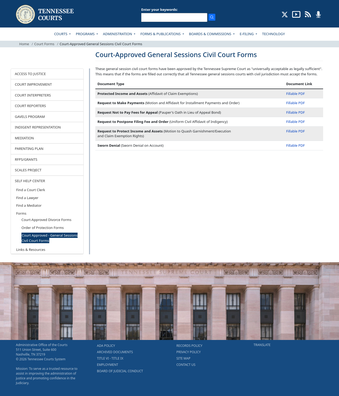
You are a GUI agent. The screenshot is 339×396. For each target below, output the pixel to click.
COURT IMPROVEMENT (33, 84)
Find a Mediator (29, 205)
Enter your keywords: (159, 9)
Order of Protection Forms (42, 227)
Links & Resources (30, 249)
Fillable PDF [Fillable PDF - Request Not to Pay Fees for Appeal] (295, 112)
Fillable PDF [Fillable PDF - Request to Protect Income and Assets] (295, 131)
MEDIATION (24, 138)
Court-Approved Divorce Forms (46, 219)
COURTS (61, 33)
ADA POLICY (106, 345)
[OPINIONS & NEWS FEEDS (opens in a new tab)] (308, 14)
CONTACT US (185, 364)
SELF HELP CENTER (30, 180)
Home (24, 44)
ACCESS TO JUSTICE (30, 73)
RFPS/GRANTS (26, 159)
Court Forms (44, 44)
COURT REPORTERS (30, 105)
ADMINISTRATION (118, 33)
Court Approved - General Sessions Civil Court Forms (49, 238)
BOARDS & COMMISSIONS (210, 33)
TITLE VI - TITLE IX (110, 358)
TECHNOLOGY (273, 33)
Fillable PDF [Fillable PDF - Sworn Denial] (295, 145)
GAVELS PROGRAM (30, 116)
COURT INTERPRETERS (33, 95)
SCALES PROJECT (28, 170)
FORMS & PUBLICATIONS (160, 33)
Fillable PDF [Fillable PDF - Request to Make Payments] (295, 102)
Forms (21, 213)
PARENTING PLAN (29, 148)
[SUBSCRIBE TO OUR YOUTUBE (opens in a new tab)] (296, 14)
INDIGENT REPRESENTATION (38, 127)
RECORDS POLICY (189, 345)
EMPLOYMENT (107, 364)
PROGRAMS (85, 33)
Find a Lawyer (27, 197)
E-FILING (247, 33)
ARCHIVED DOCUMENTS (115, 352)
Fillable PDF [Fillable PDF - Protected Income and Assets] (295, 93)
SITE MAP (183, 358)
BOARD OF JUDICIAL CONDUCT (120, 371)
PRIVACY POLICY (188, 352)
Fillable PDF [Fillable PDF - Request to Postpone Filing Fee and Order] (295, 121)
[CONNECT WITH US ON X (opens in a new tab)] (285, 14)
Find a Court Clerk (30, 189)
